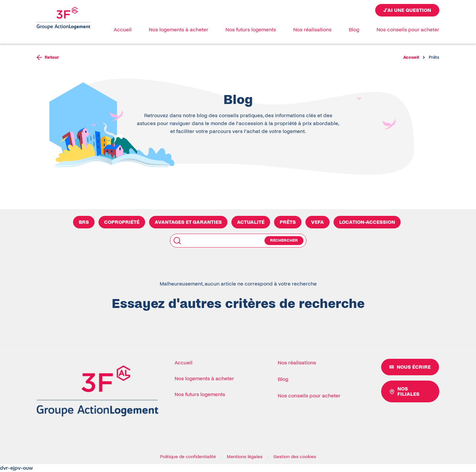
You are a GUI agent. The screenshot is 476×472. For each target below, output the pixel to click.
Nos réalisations (312, 29)
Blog (354, 29)
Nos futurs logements (250, 29)
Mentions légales (244, 457)
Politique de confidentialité (188, 457)
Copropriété (121, 222)
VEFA (317, 222)
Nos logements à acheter (178, 29)
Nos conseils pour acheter (408, 29)
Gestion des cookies (294, 457)
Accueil (123, 29)
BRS (84, 222)
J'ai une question (407, 10)
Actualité (250, 222)
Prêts (288, 222)
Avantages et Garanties (188, 222)
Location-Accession (367, 222)
